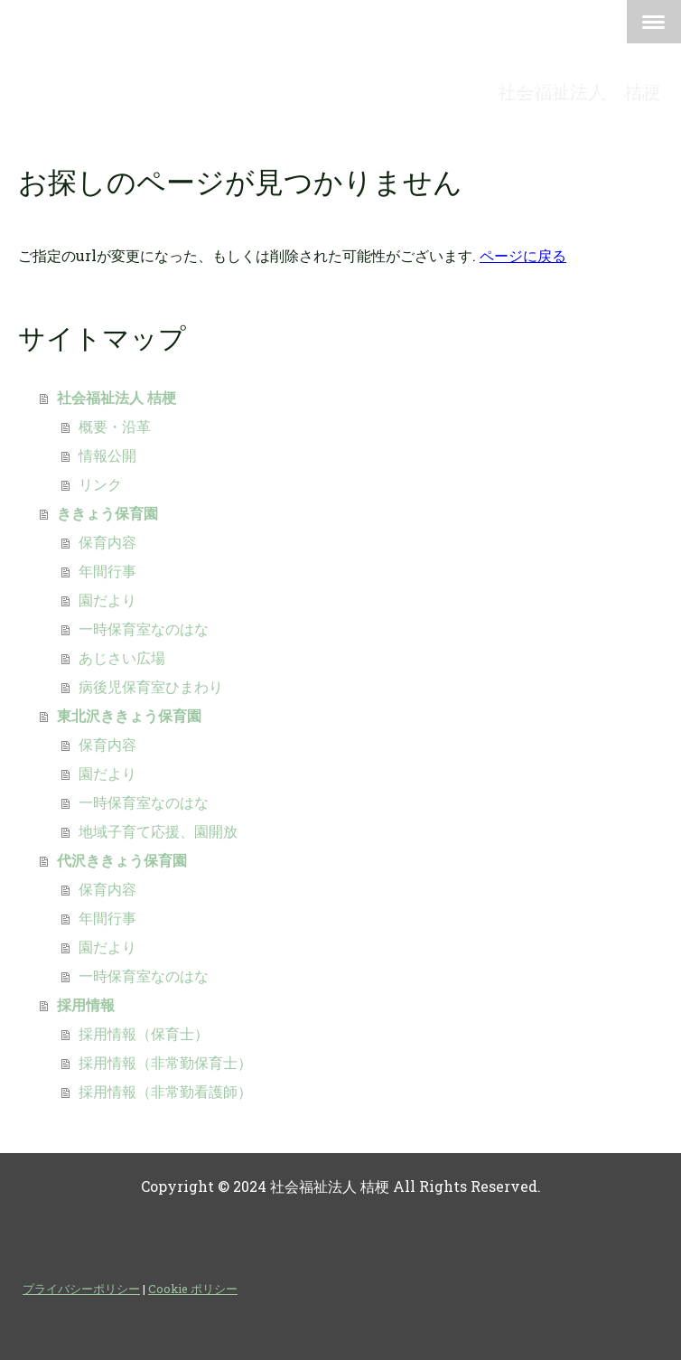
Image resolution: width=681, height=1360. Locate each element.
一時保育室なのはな (144, 628)
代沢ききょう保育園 (122, 859)
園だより (107, 599)
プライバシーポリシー (81, 1288)
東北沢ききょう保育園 (129, 715)
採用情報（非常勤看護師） (165, 1091)
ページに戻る (523, 255)
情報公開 (107, 455)
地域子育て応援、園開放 (158, 830)
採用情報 (86, 1004)
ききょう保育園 (107, 512)
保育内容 (107, 541)
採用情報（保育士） (144, 1033)
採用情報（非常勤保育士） (165, 1062)
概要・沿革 (115, 426)
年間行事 (107, 570)
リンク (100, 483)
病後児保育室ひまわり (151, 686)
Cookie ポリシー (193, 1288)
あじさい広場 (122, 657)
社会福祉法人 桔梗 (116, 397)
